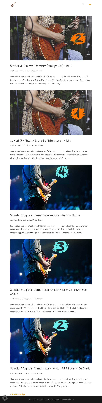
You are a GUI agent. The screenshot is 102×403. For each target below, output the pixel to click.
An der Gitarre (37, 71)
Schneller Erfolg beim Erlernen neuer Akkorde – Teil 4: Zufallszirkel (45, 215)
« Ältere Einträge (17, 394)
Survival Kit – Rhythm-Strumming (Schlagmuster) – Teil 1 (40, 140)
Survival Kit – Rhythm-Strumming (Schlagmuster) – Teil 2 (40, 66)
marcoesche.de (67, 399)
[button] (5, 398)
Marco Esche (17, 71)
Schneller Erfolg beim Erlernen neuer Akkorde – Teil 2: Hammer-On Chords (50, 368)
